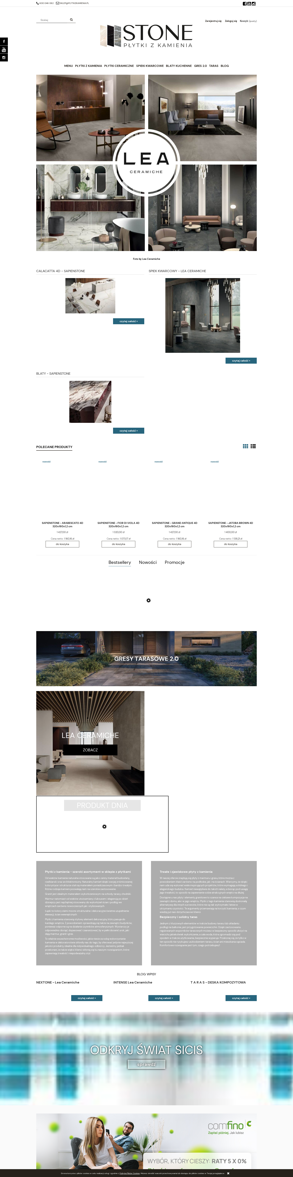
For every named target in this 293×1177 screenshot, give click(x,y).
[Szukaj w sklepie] (52, 20)
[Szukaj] (71, 20)
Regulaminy (152, 1157)
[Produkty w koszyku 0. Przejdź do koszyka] (248, 21)
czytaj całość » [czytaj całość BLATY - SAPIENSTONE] (129, 430)
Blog (204, 1157)
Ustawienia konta (45, 1157)
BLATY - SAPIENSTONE (53, 373)
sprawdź (146, 1007)
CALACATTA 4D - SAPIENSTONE (60, 271)
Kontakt (206, 1153)
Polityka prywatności (158, 1153)
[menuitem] (68, 66)
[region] (146, 1093)
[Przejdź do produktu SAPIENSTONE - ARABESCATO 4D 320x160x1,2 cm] (62, 488)
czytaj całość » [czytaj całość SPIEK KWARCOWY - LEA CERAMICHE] (241, 360)
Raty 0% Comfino (101, 1153)
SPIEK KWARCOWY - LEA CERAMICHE (177, 271)
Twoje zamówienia (46, 1153)
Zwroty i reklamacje (157, 1162)
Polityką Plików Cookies (130, 1173)
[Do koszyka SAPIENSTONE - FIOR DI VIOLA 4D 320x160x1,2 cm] (118, 544)
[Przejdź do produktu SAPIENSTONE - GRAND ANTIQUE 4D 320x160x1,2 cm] (174, 488)
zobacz (90, 749)
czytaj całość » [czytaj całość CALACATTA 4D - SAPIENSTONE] (129, 321)
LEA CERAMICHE (90, 735)
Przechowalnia (44, 1162)
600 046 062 (45, 3)
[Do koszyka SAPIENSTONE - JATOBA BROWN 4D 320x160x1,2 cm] (230, 544)
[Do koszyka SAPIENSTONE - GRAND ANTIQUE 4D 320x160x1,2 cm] (174, 544)
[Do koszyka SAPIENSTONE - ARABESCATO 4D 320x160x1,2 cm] (62, 544)
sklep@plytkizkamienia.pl (72, 3)
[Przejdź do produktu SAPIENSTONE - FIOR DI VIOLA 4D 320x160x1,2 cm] (118, 488)
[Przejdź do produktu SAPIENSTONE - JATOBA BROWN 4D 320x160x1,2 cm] (230, 488)
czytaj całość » (87, 941)
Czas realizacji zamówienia (106, 1157)
